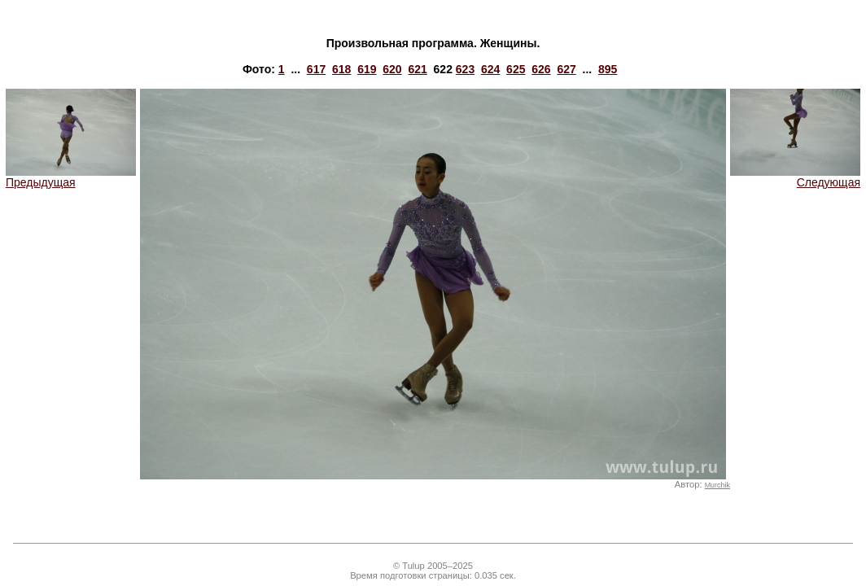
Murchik (717, 485)
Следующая (795, 177)
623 (465, 69)
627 (566, 69)
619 (366, 69)
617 (316, 69)
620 (392, 69)
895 (607, 69)
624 (490, 69)
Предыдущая (71, 177)
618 (341, 69)
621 (417, 69)
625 (515, 69)
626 (540, 69)
